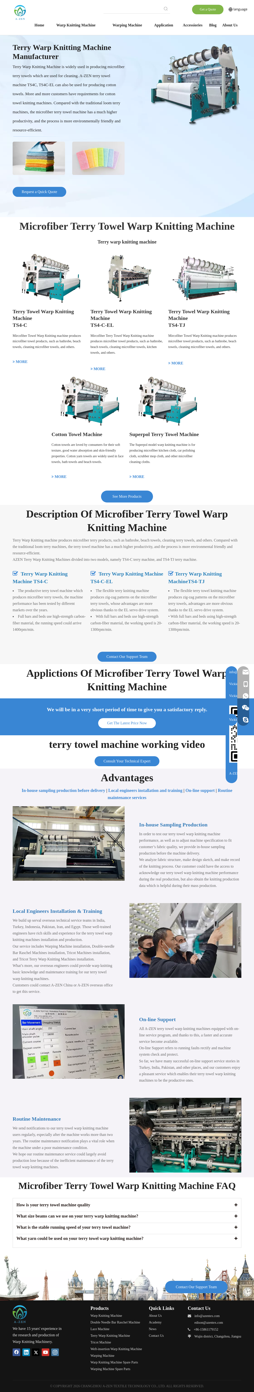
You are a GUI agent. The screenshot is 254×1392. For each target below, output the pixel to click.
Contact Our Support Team (127, 657)
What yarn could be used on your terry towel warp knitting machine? (79, 1238)
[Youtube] (45, 1352)
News (153, 1329)
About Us (155, 1315)
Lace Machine (100, 1329)
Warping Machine (102, 1355)
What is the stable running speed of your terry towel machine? (73, 1227)
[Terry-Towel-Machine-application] (69, 155)
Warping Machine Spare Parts (110, 1369)
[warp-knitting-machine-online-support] (69, 1041)
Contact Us (156, 1335)
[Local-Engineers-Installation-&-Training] (185, 940)
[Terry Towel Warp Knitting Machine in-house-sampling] (69, 843)
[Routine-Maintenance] (185, 1135)
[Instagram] (55, 1352)
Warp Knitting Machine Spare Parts (114, 1362)
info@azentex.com (207, 1316)
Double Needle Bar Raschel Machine (115, 1322)
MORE (20, 362)
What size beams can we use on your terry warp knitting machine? (77, 1216)
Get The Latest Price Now (127, 723)
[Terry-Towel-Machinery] (195, 85)
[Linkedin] (26, 1352)
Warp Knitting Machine (106, 1315)
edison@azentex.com (208, 1322)
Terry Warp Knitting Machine (110, 1335)
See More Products (127, 496)
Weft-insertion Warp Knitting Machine (116, 1349)
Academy (155, 1322)
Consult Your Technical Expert (127, 761)
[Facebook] (16, 1352)
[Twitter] (36, 1352)
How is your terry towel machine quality (53, 1205)
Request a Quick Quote (39, 192)
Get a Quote (208, 9)
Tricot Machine (101, 1342)
